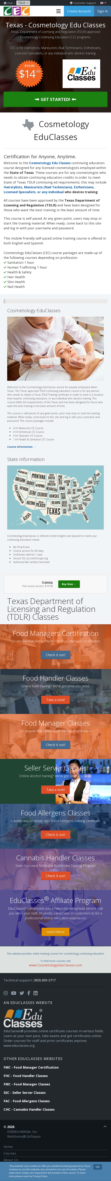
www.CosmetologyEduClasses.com (55, 965)
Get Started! (55, 99)
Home (8, 1146)
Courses (10, 1153)
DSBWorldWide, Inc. (22, 1131)
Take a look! (55, 700)
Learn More (55, 932)
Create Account (79, 11)
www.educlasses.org (19, 1045)
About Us (11, 1160)
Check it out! (55, 655)
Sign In (102, 11)
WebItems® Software (24, 1136)
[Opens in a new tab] (6, 993)
